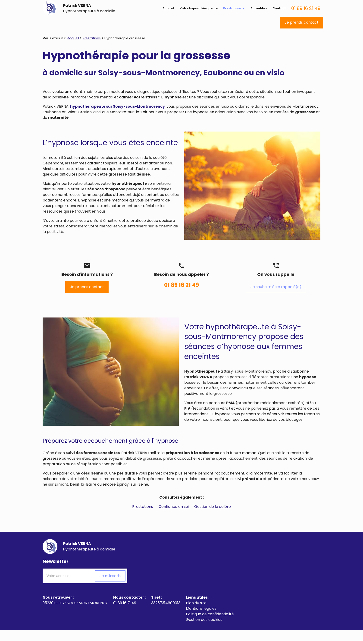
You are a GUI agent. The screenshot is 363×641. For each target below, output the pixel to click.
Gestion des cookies (204, 630)
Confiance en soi (174, 517)
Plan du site (196, 614)
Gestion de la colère (212, 517)
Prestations (232, 16)
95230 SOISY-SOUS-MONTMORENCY (75, 614)
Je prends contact (302, 33)
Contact (279, 16)
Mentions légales (201, 619)
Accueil (168, 16)
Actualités (258, 16)
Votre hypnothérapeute (199, 16)
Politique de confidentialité (210, 625)
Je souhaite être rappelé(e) (275, 298)
